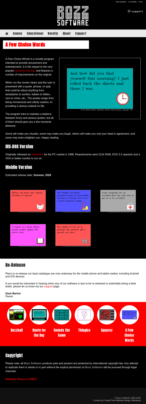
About (67, 33)
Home (140, 2)
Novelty (53, 33)
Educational (35, 33)
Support (80, 33)
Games (17, 33)
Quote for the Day (25, 70)
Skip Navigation (121, 2)
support (48, 286)
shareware (37, 154)
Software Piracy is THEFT (21, 379)
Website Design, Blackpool (128, 400)
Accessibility (132, 2)
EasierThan (110, 400)
